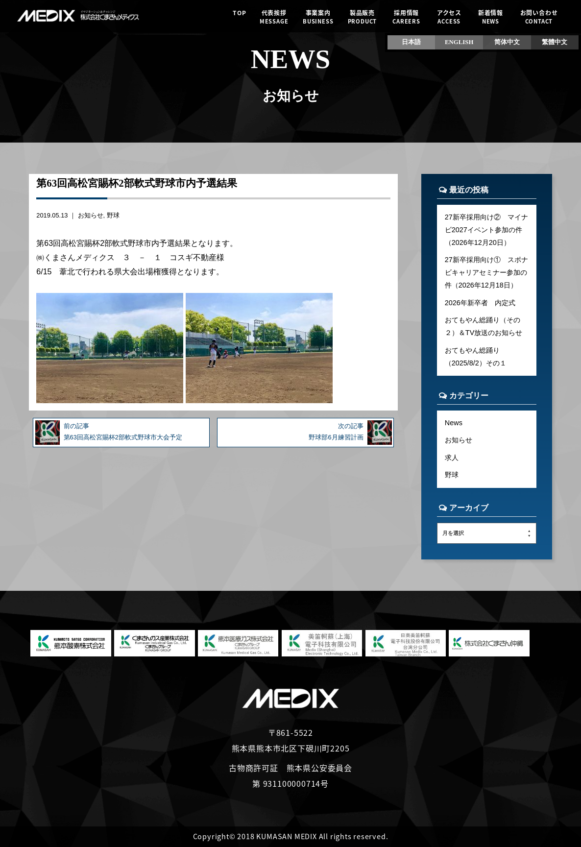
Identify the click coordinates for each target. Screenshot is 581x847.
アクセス (449, 16)
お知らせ (90, 215)
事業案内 (318, 16)
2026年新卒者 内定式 (480, 303)
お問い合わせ (538, 16)
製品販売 (362, 16)
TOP (239, 16)
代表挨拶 (274, 16)
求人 (452, 457)
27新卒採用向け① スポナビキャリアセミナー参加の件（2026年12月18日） (486, 272)
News (453, 423)
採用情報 (406, 16)
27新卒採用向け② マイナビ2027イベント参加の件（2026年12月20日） (486, 229)
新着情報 (490, 16)
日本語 (411, 42)
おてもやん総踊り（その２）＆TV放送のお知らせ (483, 326)
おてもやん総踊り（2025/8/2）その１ (476, 356)
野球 (113, 215)
